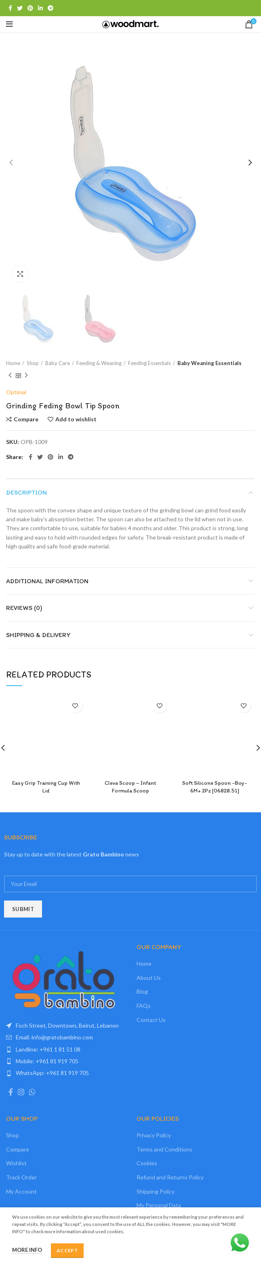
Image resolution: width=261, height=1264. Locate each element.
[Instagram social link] (21, 1092)
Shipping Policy (156, 1191)
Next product (26, 375)
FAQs (144, 1005)
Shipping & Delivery (38, 635)
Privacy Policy (154, 1135)
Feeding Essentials (149, 363)
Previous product (10, 375)
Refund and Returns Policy (170, 1177)
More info (27, 1250)
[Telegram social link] (50, 8)
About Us (149, 977)
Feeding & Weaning (99, 363)
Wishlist (16, 1163)
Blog (142, 991)
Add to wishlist (76, 419)
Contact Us (151, 1019)
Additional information (47, 581)
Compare (26, 419)
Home (13, 363)
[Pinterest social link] (30, 8)
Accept (67, 1250)
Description (26, 492)
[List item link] (65, 1037)
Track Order (21, 1177)
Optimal (16, 392)
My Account (21, 1191)
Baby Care (57, 363)
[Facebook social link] (10, 8)
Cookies (147, 1163)
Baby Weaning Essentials (209, 363)
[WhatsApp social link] (32, 1092)
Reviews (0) (24, 608)
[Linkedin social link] (40, 8)
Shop (33, 363)
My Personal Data (159, 1205)
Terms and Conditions (164, 1149)
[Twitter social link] (20, 8)
